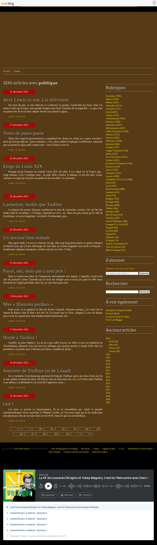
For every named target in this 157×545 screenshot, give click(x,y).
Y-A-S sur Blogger (114, 320)
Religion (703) (112, 199)
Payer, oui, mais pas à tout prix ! (34, 271)
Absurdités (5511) (114, 105)
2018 (108, 367)
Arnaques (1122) (113, 173)
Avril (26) (113, 341)
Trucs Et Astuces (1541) (116, 157)
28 (44, 434)
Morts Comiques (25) (115, 250)
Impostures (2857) (114, 125)
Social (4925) (112, 112)
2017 (108, 370)
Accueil (6, 71)
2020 (108, 361)
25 (98, 429)
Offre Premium (54, 452)
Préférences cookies (99, 452)
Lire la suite (16, 116)
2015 (108, 377)
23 (75, 429)
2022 (108, 354)
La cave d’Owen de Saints (117, 317)
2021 (108, 357)
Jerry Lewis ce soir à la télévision (35, 100)
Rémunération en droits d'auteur (140, 449)
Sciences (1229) (113, 166)
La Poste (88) (112, 231)
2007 (108, 402)
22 (63, 429)
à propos (85, 495)
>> (89, 434)
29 (55, 434)
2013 (108, 383)
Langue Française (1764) (117, 150)
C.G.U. (122, 449)
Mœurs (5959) (112, 99)
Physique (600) (112, 205)
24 (86, 429)
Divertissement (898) (115, 189)
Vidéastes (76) (112, 237)
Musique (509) (112, 211)
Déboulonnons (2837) (115, 128)
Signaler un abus (109, 449)
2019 (108, 364)
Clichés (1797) (112, 147)
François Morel (113, 313)
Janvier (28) (114, 351)
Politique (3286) (113, 122)
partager (66, 495)
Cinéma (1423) (112, 160)
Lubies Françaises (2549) (117, 131)
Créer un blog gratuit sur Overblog (64, 449)
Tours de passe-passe (23, 133)
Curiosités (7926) (113, 96)
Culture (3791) (112, 115)
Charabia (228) (112, 218)
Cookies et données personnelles (76, 452)
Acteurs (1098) (112, 176)
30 (67, 434)
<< (18, 429)
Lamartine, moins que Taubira (32, 204)
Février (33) (114, 348)
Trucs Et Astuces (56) (115, 247)
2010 (108, 393)
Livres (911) (111, 186)
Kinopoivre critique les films (119, 310)
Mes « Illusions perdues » (28, 304)
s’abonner (48, 495)
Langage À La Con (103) (117, 224)
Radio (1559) (112, 154)
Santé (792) (111, 195)
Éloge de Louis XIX (23, 166)
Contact (17, 71)
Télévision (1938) (114, 141)
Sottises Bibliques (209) (116, 221)
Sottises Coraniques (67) (117, 243)
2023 (108, 338)
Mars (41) (113, 345)
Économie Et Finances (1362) (119, 163)
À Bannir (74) (112, 240)
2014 (108, 380)
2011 (108, 390)
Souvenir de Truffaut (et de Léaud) (37, 370)
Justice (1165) (112, 170)
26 (21, 434)
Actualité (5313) (113, 109)
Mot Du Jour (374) (114, 215)
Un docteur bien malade (26, 237)
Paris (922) (111, 183)
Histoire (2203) (113, 138)
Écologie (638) (112, 202)
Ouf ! (8, 404)
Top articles (85, 449)
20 (40, 429)
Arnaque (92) (112, 227)
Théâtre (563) (112, 208)
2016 (108, 373)
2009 (108, 396)
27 (32, 434)
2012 (108, 386)
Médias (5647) (112, 102)
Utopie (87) (111, 234)
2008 (108, 399)
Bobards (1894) (113, 144)
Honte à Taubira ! (20, 337)
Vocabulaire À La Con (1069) (119, 179)
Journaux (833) (112, 192)
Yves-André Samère (21, 449)
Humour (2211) (113, 134)
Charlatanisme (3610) (115, 118)
